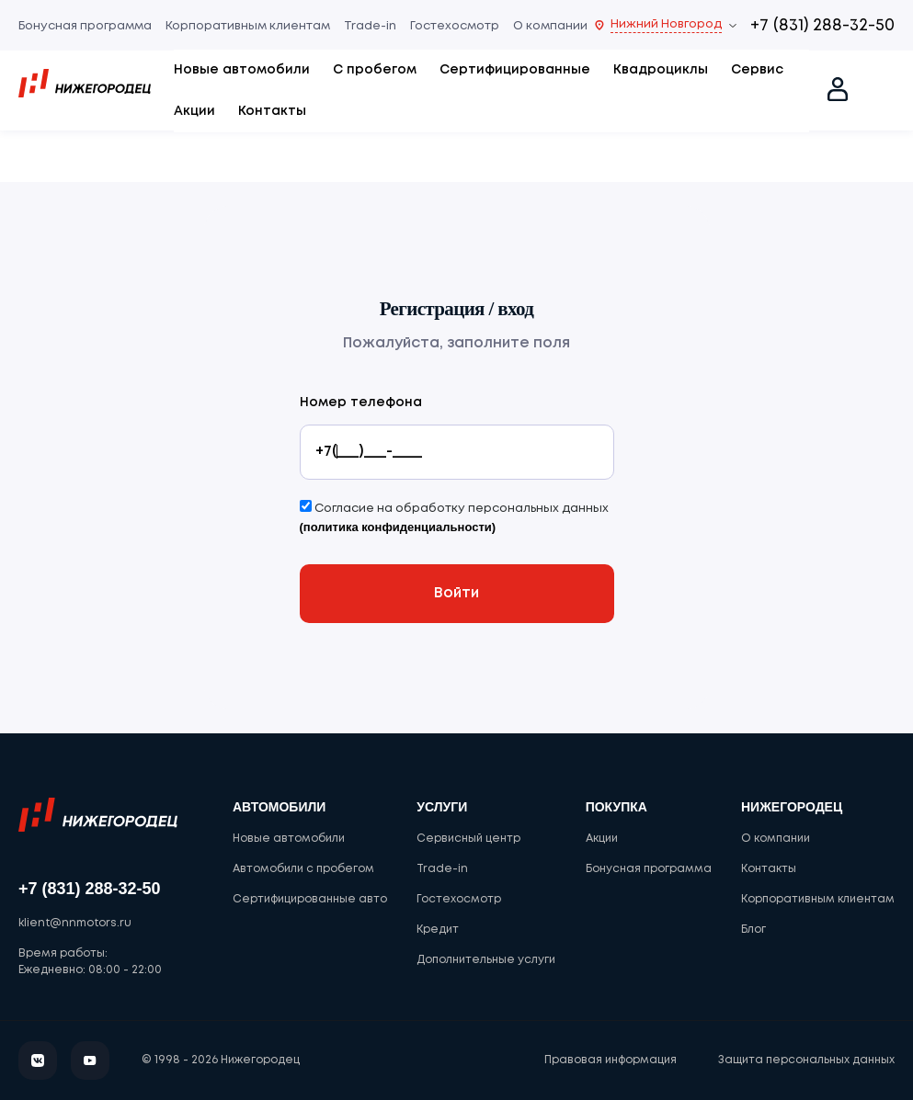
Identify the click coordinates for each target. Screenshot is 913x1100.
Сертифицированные (514, 69)
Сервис (757, 69)
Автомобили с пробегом (303, 869)
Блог (753, 929)
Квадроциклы (660, 69)
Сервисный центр (468, 839)
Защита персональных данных (806, 1060)
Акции (194, 111)
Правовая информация (610, 1060)
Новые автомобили (242, 69)
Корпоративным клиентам (247, 26)
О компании (550, 26)
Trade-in (370, 26)
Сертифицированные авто (310, 899)
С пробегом (375, 69)
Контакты (272, 111)
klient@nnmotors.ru (74, 923)
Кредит (438, 929)
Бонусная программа (85, 26)
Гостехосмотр (454, 26)
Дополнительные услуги (486, 960)
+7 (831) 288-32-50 (822, 25)
